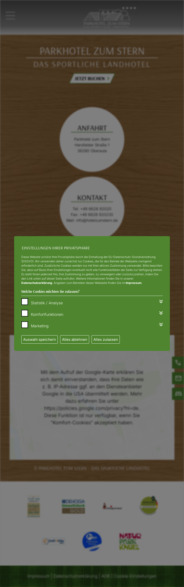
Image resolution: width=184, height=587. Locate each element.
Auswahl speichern (39, 339)
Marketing (40, 325)
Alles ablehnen (74, 339)
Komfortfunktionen (47, 314)
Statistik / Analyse (47, 302)
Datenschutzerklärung (36, 283)
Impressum (134, 283)
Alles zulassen (105, 339)
